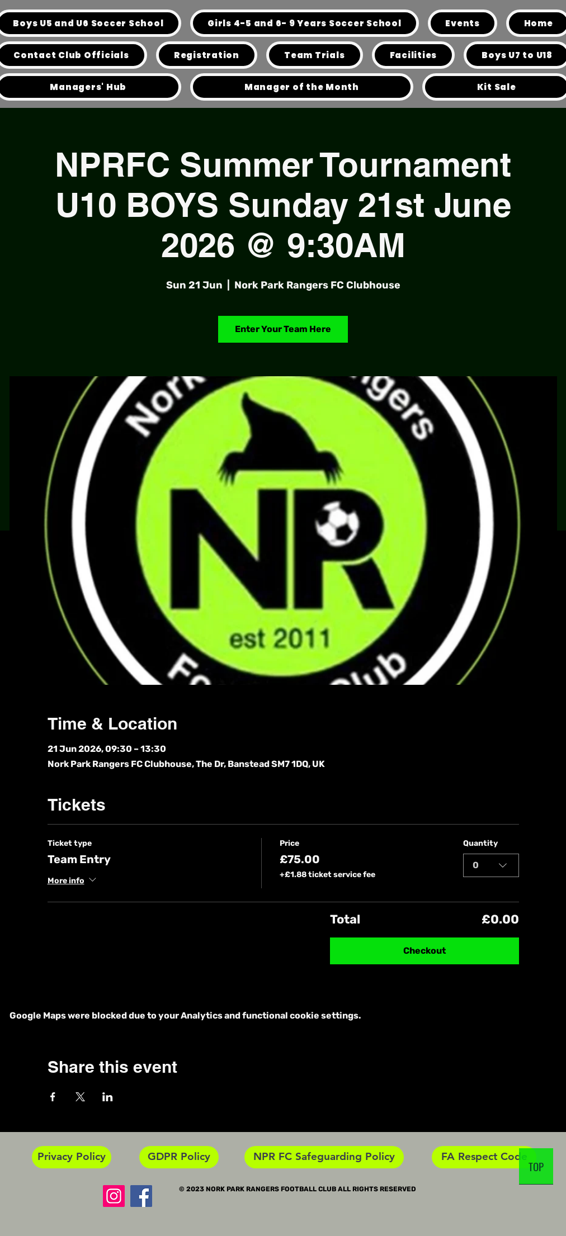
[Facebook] (141, 1196)
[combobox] (491, 865)
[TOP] (536, 1166)
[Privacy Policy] (71, 1157)
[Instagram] (114, 1196)
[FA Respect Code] (484, 1157)
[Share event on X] (80, 1096)
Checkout (424, 950)
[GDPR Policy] (179, 1157)
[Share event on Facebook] (53, 1096)
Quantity (480, 843)
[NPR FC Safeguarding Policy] (324, 1157)
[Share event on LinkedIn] (107, 1096)
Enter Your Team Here (283, 329)
